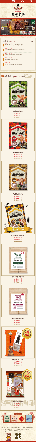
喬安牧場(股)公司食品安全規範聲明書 (14, 49)
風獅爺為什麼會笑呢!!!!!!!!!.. (12, 59)
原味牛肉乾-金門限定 (18, 277)
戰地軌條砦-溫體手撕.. (18, 235)
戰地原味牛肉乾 (18, 111)
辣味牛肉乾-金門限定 (18, 318)
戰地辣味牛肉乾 (18, 152)
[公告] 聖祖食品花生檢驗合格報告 (13, 54)
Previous (2, 28)
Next (33, 28)
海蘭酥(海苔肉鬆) (18, 401)
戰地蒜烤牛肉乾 (18, 194)
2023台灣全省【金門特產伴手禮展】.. (15, 45)
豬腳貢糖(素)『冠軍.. (18, 359)
